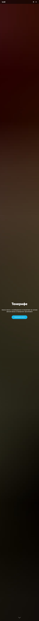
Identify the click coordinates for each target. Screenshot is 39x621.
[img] (3, 2)
